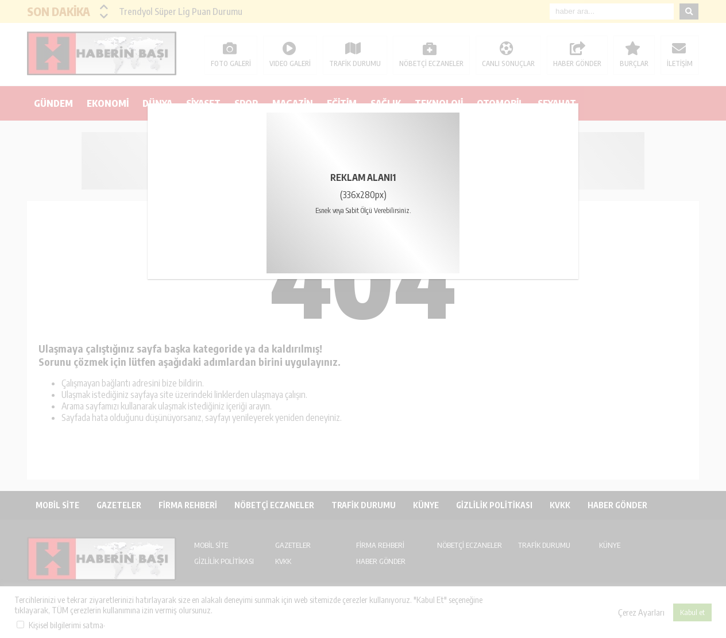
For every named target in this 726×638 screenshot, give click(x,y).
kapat (574, 107)
